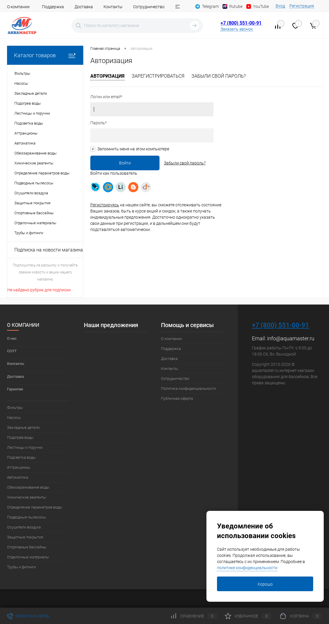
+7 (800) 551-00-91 (241, 23)
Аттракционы (18, 467)
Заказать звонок (237, 29)
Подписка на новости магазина (48, 250)
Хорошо (265, 584)
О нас (12, 338)
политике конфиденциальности (247, 567)
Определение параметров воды (34, 507)
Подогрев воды (20, 437)
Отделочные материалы (28, 557)
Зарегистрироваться (158, 76)
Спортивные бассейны (26, 547)
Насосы (14, 417)
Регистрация (301, 6)
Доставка (83, 6)
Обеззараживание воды (28, 487)
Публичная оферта (177, 398)
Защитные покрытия (25, 537)
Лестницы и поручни (25, 447)
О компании (18, 6)
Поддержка (53, 6)
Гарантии (15, 389)
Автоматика (17, 477)
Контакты (113, 6)
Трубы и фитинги (21, 567)
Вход (280, 6)
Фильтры (15, 407)
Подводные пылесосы (26, 517)
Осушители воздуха (24, 527)
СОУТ (12, 351)
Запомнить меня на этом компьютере (133, 149)
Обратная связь (28, 616)
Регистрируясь (104, 205)
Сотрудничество (148, 6)
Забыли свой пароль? (218, 76)
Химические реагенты (26, 497)
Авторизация (107, 76)
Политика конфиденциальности (188, 388)
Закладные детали (23, 427)
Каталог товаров (45, 55)
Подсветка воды (21, 457)
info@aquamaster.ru (290, 338)
